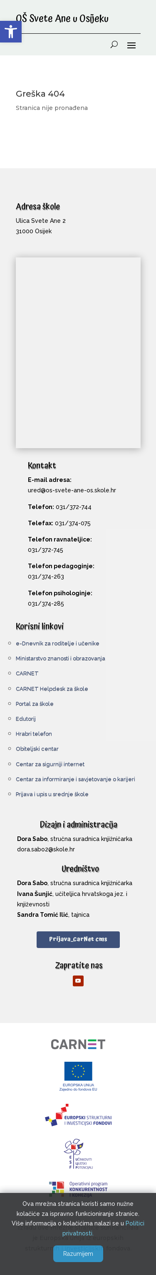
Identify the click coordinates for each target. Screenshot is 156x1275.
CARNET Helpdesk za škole (52, 689)
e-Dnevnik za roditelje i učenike (57, 643)
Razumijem (78, 1253)
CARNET (27, 673)
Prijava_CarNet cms (78, 939)
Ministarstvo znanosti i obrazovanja (60, 658)
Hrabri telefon (34, 734)
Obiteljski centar (37, 749)
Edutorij (26, 719)
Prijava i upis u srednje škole (52, 794)
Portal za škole (35, 704)
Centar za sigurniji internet (50, 764)
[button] (11, 31)
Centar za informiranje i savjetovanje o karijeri (75, 779)
